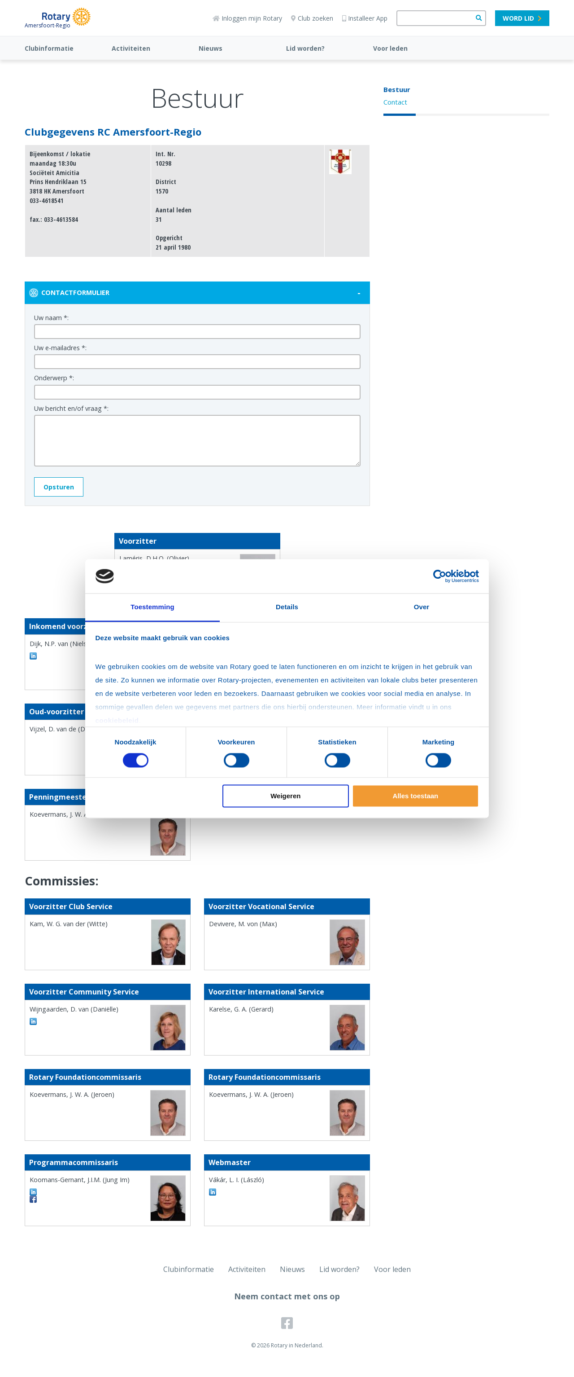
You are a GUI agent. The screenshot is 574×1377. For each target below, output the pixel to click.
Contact (395, 101)
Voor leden (390, 48)
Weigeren (285, 796)
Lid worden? (305, 48)
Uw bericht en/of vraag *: (71, 408)
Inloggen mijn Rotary (247, 18)
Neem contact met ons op (287, 1296)
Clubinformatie (49, 48)
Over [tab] (422, 607)
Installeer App (364, 18)
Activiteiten (131, 48)
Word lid (522, 18)
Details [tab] (287, 607)
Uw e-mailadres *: (60, 347)
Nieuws (210, 48)
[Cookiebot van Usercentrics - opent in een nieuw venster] (439, 576)
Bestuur (396, 89)
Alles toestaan (416, 796)
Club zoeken (312, 18)
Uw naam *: (51, 317)
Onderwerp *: (54, 378)
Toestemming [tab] (152, 607)
